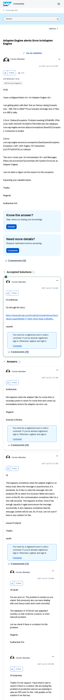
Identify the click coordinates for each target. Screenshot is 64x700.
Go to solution (34, 53)
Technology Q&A (11, 10)
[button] (5, 73)
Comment (13, 250)
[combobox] (32, 18)
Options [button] (52, 29)
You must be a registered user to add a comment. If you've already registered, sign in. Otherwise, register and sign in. (30, 338)
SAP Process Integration (12, 83)
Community (18, 4)
